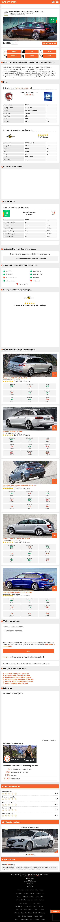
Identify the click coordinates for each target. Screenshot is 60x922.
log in (5, 657)
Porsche (17, 913)
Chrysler (26, 893)
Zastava (37, 919)
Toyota (17, 919)
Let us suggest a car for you (16, 683)
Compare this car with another (17, 676)
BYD (36, 890)
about (30, 880)
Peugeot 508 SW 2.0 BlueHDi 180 (17, 378)
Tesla (41, 916)
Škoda (43, 919)
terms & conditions (30, 881)
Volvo (31, 919)
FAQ (30, 885)
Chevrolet (19, 893)
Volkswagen (24, 919)
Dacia (19, 896)
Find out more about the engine (18, 677)
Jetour (25, 903)
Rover (29, 913)
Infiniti (36, 900)
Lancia (39, 903)
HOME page (30, 878)
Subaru (29, 916)
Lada (34, 903)
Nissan (30, 909)
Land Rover (19, 906)
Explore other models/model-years (19, 681)
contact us (30, 886)
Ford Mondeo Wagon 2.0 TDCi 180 (17, 592)
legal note (30, 883)
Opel (35, 909)
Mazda (35, 906)
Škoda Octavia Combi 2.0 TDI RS (16, 539)
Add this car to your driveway (17, 674)
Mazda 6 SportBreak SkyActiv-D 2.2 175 (19, 485)
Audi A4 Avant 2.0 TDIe (12, 432)
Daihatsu (25, 896)
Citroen (32, 893)
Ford (41, 896)
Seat (19, 916)
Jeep (20, 903)
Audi (27, 890)
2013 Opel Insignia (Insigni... (30, 827)
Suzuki (36, 916)
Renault (23, 913)
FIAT (36, 896)
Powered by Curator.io (49, 740)
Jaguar (41, 900)
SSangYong (41, 913)
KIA (30, 903)
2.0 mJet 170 (29, 95)
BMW (32, 890)
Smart (24, 916)
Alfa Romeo (20, 890)
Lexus (26, 906)
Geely (18, 900)
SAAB (35, 913)
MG (30, 906)
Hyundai (29, 900)
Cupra (38, 893)
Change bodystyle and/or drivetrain (19, 679)
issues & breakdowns (23, 88)
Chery (41, 890)
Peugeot (41, 909)
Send (28, 651)
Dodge (32, 896)
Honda (23, 900)
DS (43, 893)
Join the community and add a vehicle (30, 259)
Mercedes (41, 906)
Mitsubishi (24, 909)
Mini (17, 909)
